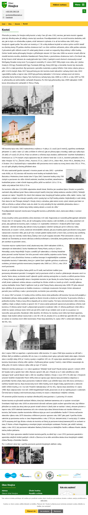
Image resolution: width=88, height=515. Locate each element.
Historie (17, 24)
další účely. (44, 501)
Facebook (9, 17)
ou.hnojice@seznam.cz (14, 15)
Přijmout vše (31, 511)
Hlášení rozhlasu (60, 5)
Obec (10, 24)
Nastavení (57, 511)
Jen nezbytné (44, 511)
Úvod (3, 24)
